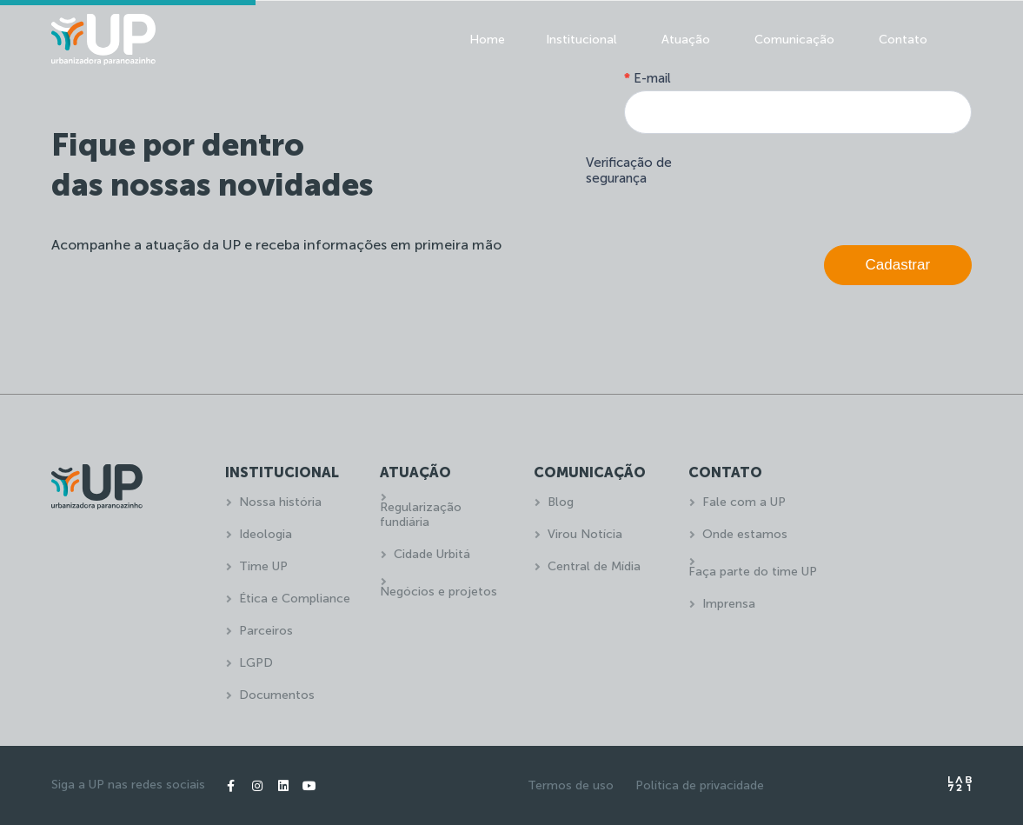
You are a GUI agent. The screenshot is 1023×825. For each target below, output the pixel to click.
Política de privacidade (699, 785)
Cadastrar (898, 264)
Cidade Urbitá (432, 554)
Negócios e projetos (438, 591)
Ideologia (265, 534)
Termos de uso (571, 785)
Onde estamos (744, 534)
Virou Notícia (585, 534)
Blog (561, 502)
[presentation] (839, 185)
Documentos (277, 695)
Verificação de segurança (629, 170)
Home (487, 39)
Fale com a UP (744, 502)
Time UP (263, 566)
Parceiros (266, 630)
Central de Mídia (594, 566)
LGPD (256, 662)
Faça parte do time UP (752, 571)
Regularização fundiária (421, 514)
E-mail (647, 78)
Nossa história (280, 502)
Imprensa (728, 603)
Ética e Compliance (294, 598)
